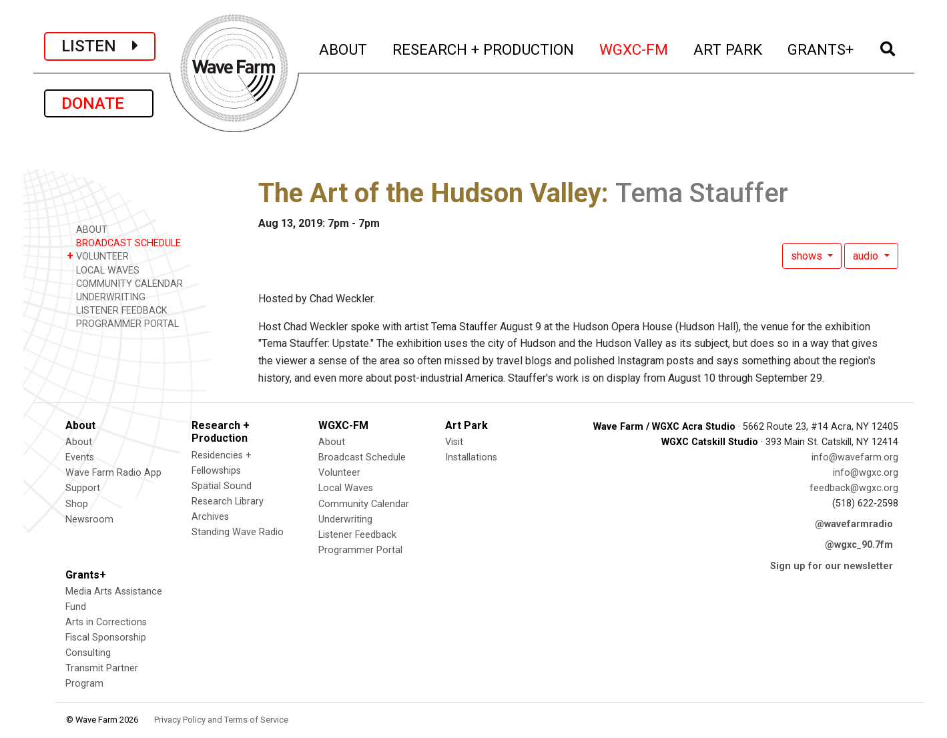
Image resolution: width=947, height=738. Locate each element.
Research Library (228, 501)
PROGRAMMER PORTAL (123, 323)
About (78, 442)
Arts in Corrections (106, 622)
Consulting (88, 653)
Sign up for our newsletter (831, 566)
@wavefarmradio (854, 524)
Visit (454, 442)
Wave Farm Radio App (113, 472)
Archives (210, 516)
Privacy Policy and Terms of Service (221, 720)
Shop (76, 504)
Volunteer (339, 472)
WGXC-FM (634, 47)
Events (79, 457)
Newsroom (89, 519)
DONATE (98, 103)
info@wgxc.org (865, 472)
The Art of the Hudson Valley (429, 193)
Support (82, 488)
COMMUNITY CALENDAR (125, 283)
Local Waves (345, 488)
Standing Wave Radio (238, 532)
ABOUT (343, 47)
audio (867, 256)
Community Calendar (363, 504)
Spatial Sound (222, 486)
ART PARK (728, 47)
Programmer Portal (360, 550)
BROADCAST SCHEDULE (124, 242)
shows (808, 256)
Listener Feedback (357, 534)
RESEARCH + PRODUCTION (483, 47)
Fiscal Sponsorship (105, 637)
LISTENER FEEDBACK (117, 310)
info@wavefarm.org (855, 457)
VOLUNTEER (98, 256)
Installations (471, 457)
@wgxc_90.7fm (859, 544)
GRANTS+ (821, 47)
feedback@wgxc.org (854, 488)
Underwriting (345, 519)
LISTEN (99, 46)
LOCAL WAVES (103, 270)
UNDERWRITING (106, 296)
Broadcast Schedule (362, 457)
